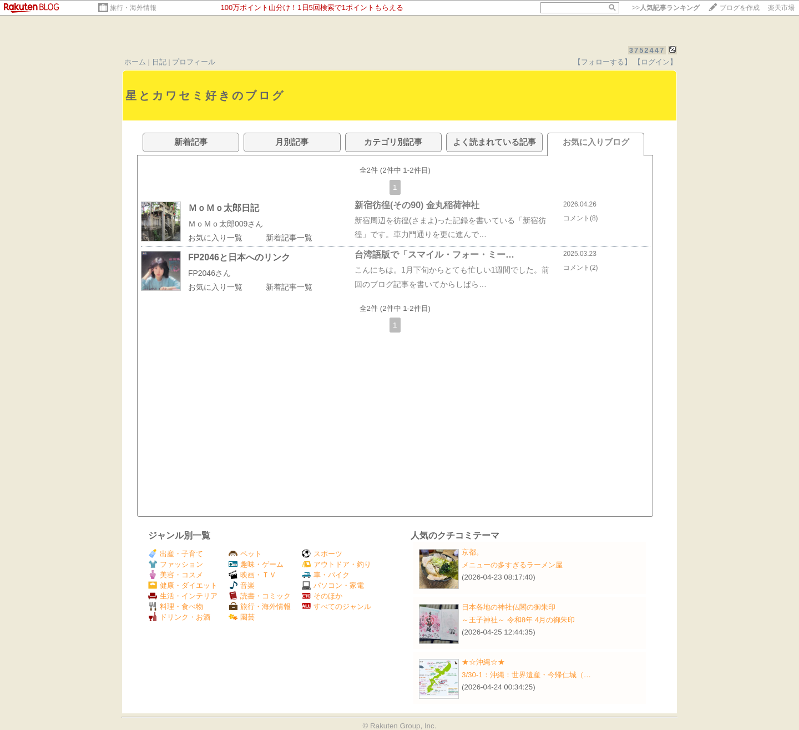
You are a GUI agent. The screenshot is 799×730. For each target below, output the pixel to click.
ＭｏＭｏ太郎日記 (223, 208)
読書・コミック (260, 596)
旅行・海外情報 (133, 8)
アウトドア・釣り (336, 564)
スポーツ (322, 554)
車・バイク (326, 575)
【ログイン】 (655, 62)
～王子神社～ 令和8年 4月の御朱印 (518, 620)
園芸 (242, 617)
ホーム (135, 62)
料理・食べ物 (175, 606)
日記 (159, 62)
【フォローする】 (602, 62)
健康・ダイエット (183, 585)
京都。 (472, 552)
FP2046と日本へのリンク (239, 257)
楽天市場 (781, 8)
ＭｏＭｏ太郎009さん (225, 223)
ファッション (175, 564)
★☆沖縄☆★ (483, 662)
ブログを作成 (740, 8)
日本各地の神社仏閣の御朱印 (508, 607)
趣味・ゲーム (256, 564)
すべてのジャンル (336, 606)
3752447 (647, 50)
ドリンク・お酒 (179, 617)
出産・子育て (175, 554)
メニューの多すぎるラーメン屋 (512, 565)
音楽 (242, 585)
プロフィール (193, 62)
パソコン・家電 (333, 585)
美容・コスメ (175, 575)
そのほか (322, 596)
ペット (245, 554)
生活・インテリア (183, 596)
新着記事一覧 (289, 237)
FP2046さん (209, 273)
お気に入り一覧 (215, 237)
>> (666, 8)
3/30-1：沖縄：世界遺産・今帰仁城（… (526, 675)
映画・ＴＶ (252, 575)
